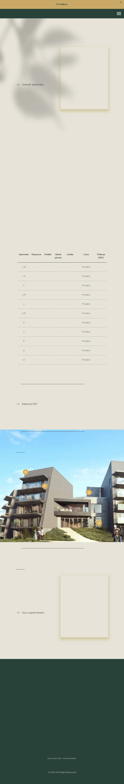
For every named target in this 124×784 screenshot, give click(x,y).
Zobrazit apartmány (33, 84)
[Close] (121, 2)
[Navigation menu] (119, 13)
